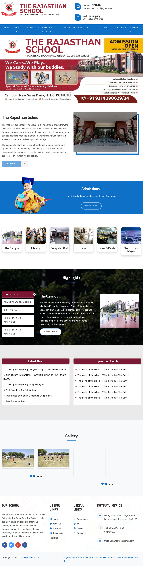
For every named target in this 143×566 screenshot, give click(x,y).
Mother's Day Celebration (16, 366)
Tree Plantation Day (14, 403)
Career (106, 28)
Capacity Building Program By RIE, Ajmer (24, 386)
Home (7, 28)
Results (68, 28)
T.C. (96, 28)
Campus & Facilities (47, 30)
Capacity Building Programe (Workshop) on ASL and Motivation (34, 372)
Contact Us (133, 30)
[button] (11, 69)
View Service (50, 332)
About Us (18, 30)
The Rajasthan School (30, 557)
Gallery (119, 28)
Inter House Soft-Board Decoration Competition (27, 398)
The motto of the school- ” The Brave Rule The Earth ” (102, 366)
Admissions (84, 28)
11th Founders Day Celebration (19, 392)
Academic (32, 28)
